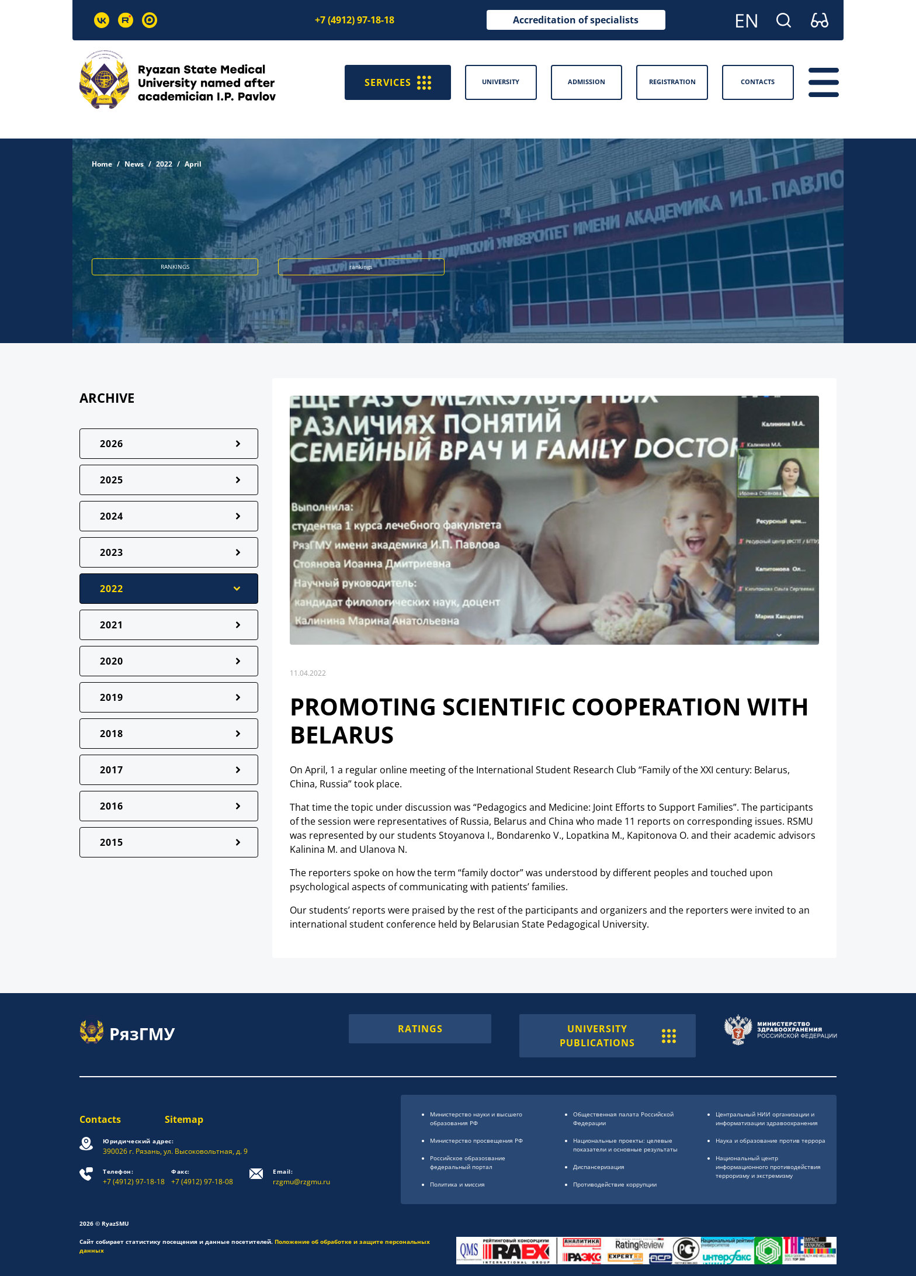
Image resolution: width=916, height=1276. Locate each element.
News (134, 164)
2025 (111, 479)
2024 (111, 516)
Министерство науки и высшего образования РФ (476, 1118)
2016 (111, 806)
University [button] (500, 81)
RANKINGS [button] (175, 266)
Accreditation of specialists (576, 19)
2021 (111, 624)
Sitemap (184, 1119)
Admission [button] (586, 81)
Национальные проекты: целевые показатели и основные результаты (625, 1144)
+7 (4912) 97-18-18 (354, 19)
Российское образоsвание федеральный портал (467, 1162)
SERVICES (398, 82)
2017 (111, 769)
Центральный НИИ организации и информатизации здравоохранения (767, 1118)
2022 (164, 164)
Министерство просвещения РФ (476, 1140)
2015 (111, 842)
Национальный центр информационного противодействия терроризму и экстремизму (768, 1167)
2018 (111, 733)
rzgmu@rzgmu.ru (301, 1177)
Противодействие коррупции (615, 1184)
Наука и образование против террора (770, 1140)
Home (102, 164)
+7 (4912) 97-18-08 (202, 1177)
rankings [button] (361, 266)
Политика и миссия (457, 1184)
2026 (111, 443)
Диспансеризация (598, 1167)
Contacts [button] (758, 81)
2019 (111, 697)
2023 (111, 552)
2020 (111, 661)
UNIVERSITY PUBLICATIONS (618, 1035)
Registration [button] (672, 81)
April (193, 164)
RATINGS (420, 1028)
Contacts (100, 1119)
